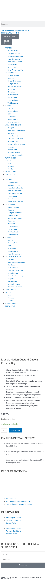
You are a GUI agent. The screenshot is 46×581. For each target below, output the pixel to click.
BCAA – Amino (13, 75)
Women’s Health (14, 152)
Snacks (10, 169)
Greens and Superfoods (16, 130)
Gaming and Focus (15, 86)
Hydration (11, 92)
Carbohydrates (13, 111)
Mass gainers (13, 119)
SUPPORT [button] (8, 106)
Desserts (11, 166)
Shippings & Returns (13, 518)
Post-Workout (13, 100)
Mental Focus (13, 141)
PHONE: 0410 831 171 (10, 33)
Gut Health (11, 133)
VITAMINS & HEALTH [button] (13, 125)
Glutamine (11, 89)
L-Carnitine (12, 117)
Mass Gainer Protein (15, 56)
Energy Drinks (13, 84)
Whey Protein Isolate (15, 70)
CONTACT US (10, 174)
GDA (9, 114)
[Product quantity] (4, 430)
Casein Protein (13, 51)
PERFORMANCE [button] (11, 73)
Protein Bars (12, 64)
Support (10, 147)
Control (10, 108)
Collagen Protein (14, 53)
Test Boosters (13, 103)
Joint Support (13, 136)
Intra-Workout (13, 95)
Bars (9, 163)
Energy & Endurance (15, 81)
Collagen (11, 128)
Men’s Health (12, 150)
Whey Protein (12, 67)
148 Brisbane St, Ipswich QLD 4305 (15, 31)
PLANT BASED (10, 158)
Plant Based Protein (15, 62)
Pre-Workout (12, 97)
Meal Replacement (14, 59)
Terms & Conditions (13, 520)
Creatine (11, 78)
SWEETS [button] (8, 161)
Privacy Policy (11, 523)
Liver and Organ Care (15, 139)
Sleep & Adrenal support (17, 144)
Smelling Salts (10, 172)
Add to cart (15, 430)
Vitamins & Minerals (15, 155)
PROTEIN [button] (8, 48)
